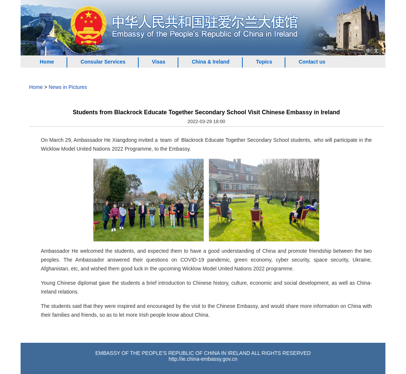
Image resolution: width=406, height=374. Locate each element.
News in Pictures (68, 87)
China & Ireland (210, 62)
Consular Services (103, 62)
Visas (158, 62)
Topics (264, 62)
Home (47, 62)
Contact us (312, 62)
